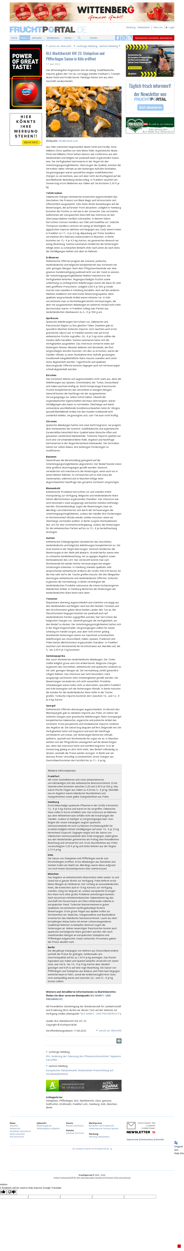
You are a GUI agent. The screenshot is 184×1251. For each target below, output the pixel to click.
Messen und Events (74, 1125)
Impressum (132, 1139)
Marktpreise (53, 37)
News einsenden (17, 1134)
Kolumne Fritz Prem (75, 1133)
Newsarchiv (15, 1128)
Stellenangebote (44, 1125)
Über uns (158, 27)
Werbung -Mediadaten (99, 1136)
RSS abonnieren (17, 1136)
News (24, 37)
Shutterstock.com (68, 140)
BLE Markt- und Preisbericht (101, 1125)
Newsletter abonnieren (20, 1131)
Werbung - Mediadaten (138, 27)
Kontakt (160, 1139)
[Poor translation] (12, 1192)
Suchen (93, 37)
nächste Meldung (108, 46)
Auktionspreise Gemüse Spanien (103, 1128)
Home (14, 37)
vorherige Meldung (87, 46)
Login (171, 27)
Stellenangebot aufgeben (48, 1128)
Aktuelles (14, 1125)
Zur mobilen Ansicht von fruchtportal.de (90, 1148)
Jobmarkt (36, 37)
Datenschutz (147, 1139)
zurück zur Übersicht (60, 46)
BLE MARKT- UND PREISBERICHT (100, 1013)
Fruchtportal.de (49, 29)
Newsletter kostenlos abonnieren (153, 38)
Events (68, 37)
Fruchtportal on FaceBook (117, 38)
